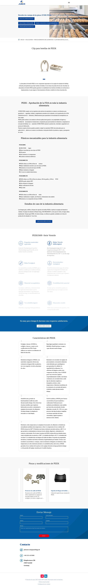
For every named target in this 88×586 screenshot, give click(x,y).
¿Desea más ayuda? (44, 326)
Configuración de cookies (44, 584)
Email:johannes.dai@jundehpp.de (46, 23)
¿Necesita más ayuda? (44, 221)
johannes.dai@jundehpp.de (32, 549)
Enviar (43, 535)
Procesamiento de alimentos (43, 39)
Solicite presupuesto (26, 18)
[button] (44, 79)
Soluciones (29, 39)
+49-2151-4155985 (29, 555)
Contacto (25, 544)
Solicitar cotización (26, 23)
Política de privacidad (44, 582)
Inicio (22, 39)
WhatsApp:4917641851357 (26, 26)
